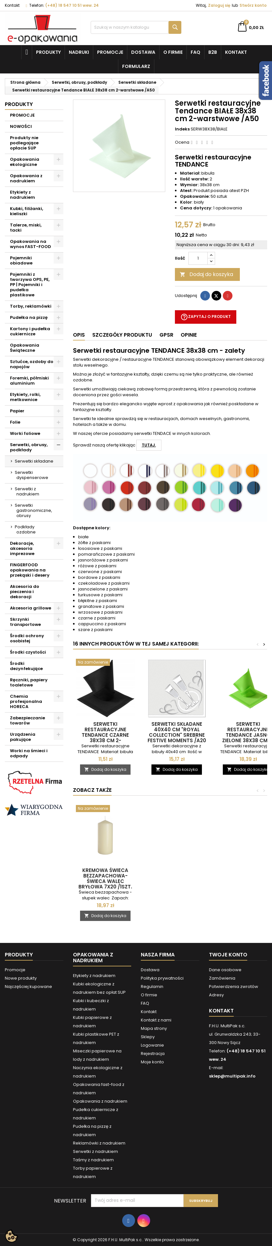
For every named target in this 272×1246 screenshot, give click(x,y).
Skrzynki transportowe (25, 622)
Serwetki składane (34, 461)
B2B (212, 52)
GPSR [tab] (166, 335)
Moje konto (152, 1062)
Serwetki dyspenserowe (31, 475)
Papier (17, 411)
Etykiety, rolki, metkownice (25, 397)
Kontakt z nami (156, 1020)
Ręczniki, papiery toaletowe (29, 682)
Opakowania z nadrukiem (26, 178)
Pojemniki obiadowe (21, 260)
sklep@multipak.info (232, 1076)
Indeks (182, 129)
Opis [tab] (79, 335)
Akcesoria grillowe (30, 608)
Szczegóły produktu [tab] (122, 335)
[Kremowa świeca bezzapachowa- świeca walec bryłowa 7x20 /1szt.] (176, 809)
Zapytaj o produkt (205, 317)
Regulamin (152, 986)
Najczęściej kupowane (28, 986)
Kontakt (12, 5)
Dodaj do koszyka (206, 274)
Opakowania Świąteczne (24, 347)
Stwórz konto (253, 5)
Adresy (216, 995)
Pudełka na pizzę (29, 317)
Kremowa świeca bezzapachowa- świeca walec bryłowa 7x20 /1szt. (177, 878)
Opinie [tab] (189, 335)
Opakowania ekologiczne (24, 162)
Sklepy (148, 1037)
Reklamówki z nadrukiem (99, 1143)
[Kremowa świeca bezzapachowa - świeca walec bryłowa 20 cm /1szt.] (105, 809)
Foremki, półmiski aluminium (29, 380)
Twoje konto (228, 954)
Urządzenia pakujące (22, 737)
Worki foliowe (25, 433)
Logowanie (152, 1045)
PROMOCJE (22, 115)
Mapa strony (154, 1028)
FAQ (195, 52)
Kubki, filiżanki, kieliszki (26, 211)
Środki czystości (28, 652)
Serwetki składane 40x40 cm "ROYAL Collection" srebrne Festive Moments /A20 (177, 732)
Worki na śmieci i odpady (29, 753)
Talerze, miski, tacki (25, 227)
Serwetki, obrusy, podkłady (29, 447)
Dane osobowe (225, 970)
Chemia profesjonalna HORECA (26, 701)
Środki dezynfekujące (26, 666)
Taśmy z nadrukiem (93, 1160)
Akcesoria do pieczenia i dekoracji (24, 591)
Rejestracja (153, 1053)
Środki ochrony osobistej (27, 638)
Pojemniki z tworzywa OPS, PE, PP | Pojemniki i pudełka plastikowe (30, 284)
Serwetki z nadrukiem (27, 491)
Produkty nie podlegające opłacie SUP (24, 143)
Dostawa (143, 52)
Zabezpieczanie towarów (27, 720)
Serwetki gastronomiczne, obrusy (33, 510)
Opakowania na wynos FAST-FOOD (30, 244)
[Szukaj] (136, 27)
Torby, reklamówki (30, 306)
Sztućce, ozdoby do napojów (31, 364)
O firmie (173, 52)
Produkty (48, 52)
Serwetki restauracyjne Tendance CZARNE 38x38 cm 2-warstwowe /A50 (105, 735)
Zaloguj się (219, 5)
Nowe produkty (21, 978)
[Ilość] (198, 258)
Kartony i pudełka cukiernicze (30, 331)
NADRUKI (79, 52)
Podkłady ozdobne (25, 529)
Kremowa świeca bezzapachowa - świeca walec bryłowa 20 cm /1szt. (105, 878)
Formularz (136, 66)
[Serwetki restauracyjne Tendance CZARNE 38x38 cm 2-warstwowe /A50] (105, 663)
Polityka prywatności (162, 978)
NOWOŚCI (21, 126)
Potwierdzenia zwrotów (233, 986)
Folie (15, 422)
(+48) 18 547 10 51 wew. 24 (72, 5)
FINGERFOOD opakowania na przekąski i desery (30, 570)
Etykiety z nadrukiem (22, 194)
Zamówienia (222, 978)
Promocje (110, 52)
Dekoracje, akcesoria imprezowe (22, 548)
